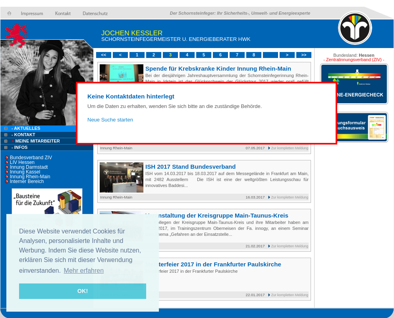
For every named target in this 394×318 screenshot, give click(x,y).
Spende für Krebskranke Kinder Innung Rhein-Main (218, 68)
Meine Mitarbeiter (35, 141)
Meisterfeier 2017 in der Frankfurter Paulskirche (213, 264)
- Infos (19, 147)
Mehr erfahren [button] (84, 270)
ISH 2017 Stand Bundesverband (190, 166)
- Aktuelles (25, 128)
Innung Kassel (25, 172)
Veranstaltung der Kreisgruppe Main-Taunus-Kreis (216, 215)
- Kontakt (22, 134)
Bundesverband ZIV (31, 157)
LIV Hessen (22, 162)
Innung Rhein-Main (30, 176)
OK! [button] (82, 291)
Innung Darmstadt (29, 167)
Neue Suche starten (110, 120)
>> (304, 54)
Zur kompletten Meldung (289, 148)
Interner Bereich (27, 181)
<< (103, 54)
